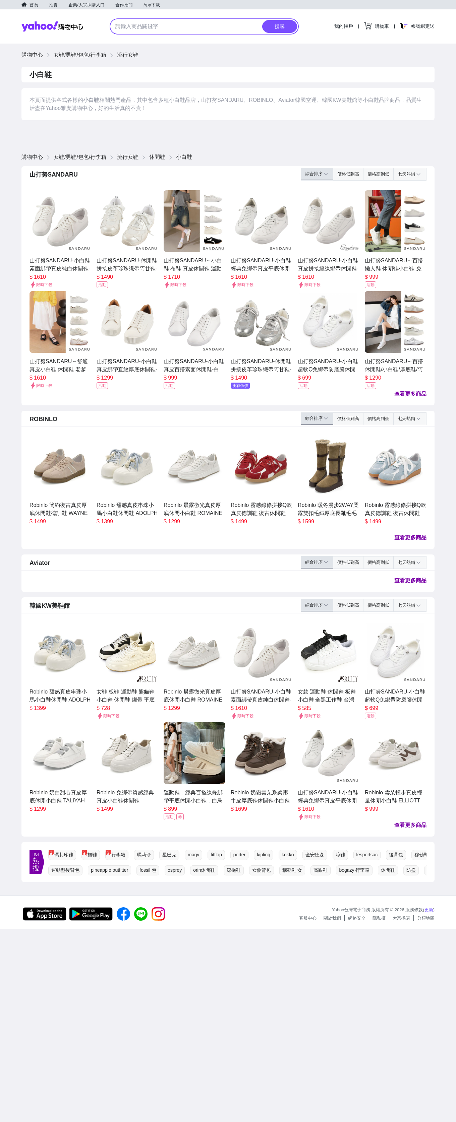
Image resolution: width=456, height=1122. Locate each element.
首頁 (34, 5)
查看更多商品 (410, 394)
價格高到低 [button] (378, 174)
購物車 (382, 26)
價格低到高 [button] (348, 174)
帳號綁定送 (423, 26)
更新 (428, 909)
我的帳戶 (343, 26)
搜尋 (280, 26)
